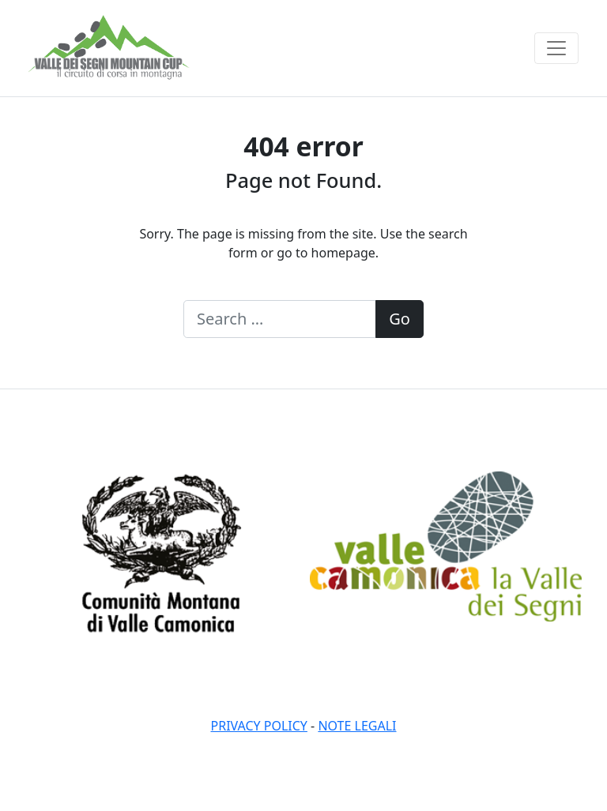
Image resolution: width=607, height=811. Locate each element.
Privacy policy (259, 725)
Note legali (357, 725)
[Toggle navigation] (556, 48)
